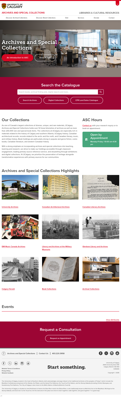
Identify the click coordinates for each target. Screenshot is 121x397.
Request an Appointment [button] (60, 338)
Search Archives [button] (30, 100)
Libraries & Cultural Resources (99, 12)
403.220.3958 (58, 353)
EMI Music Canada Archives (13, 246)
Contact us (87, 125)
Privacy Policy (6, 371)
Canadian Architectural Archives (56, 207)
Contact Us (43, 353)
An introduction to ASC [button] (17, 57)
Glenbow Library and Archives (95, 246)
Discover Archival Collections (16, 18)
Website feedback (7, 373)
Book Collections (49, 289)
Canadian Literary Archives (94, 207)
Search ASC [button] (45, 57)
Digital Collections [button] (56, 100)
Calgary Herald (8, 289)
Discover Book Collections (46, 18)
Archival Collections (90, 289)
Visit (66, 18)
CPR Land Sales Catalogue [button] (86, 100)
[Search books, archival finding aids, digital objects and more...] (100, 92)
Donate (96, 18)
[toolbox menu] (117, 3)
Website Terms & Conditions (11, 368)
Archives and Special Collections (23, 12)
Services (81, 18)
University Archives (10, 207)
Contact (111, 18)
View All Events (112, 320)
